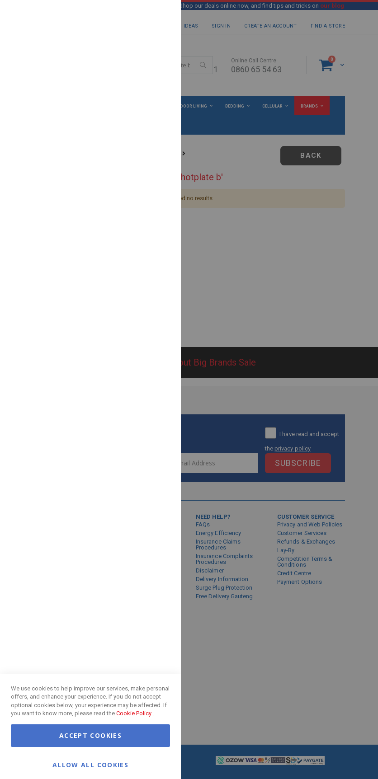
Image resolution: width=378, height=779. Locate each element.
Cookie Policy (133, 713)
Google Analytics (156, 225)
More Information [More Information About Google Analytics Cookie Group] (144, 273)
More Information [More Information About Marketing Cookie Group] (144, 186)
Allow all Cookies (90, 764)
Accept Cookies (90, 735)
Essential (156, 17)
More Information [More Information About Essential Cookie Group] (144, 73)
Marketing (156, 112)
